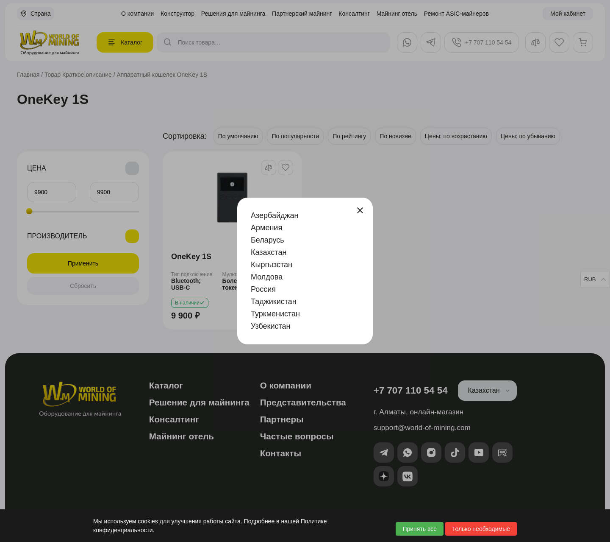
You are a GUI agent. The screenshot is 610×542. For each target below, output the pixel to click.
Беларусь (267, 240)
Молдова (267, 277)
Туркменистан (275, 314)
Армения (266, 228)
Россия (263, 289)
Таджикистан (274, 301)
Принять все (419, 528)
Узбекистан (271, 326)
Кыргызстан (271, 264)
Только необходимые (481, 528)
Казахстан (268, 252)
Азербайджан (275, 215)
